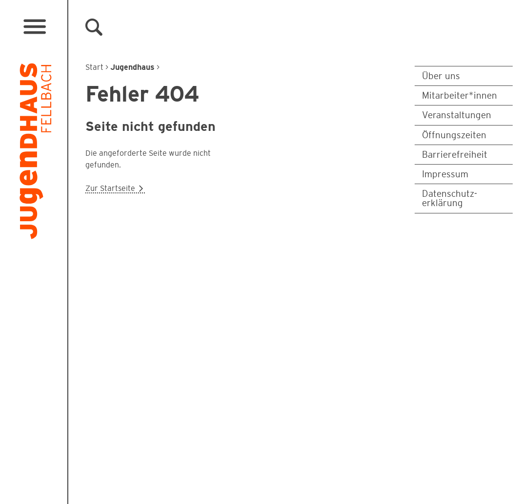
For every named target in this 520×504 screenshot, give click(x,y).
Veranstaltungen (456, 115)
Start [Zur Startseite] (94, 67)
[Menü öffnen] (34, 27)
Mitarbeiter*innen (459, 95)
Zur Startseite (115, 188)
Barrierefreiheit (454, 154)
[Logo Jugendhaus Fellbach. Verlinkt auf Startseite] (36, 153)
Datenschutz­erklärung (449, 198)
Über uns (441, 76)
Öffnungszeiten (454, 135)
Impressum (445, 174)
